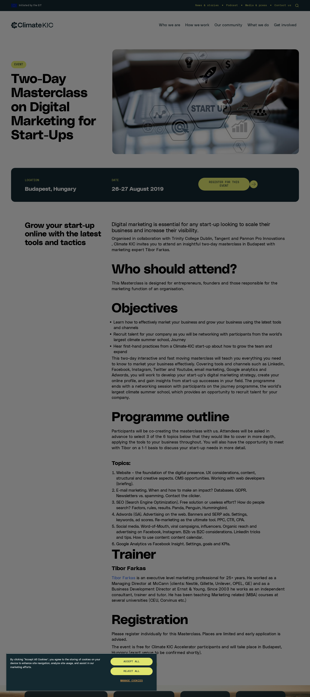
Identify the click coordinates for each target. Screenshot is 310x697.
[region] (81, 672)
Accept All (132, 661)
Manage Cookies (131, 680)
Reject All (132, 671)
